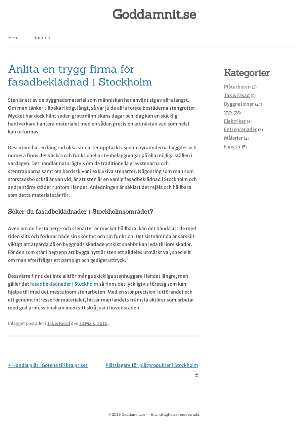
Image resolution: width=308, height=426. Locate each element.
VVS (228, 113)
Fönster (232, 147)
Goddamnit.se (154, 14)
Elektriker (235, 121)
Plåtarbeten (237, 87)
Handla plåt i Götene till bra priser (48, 365)
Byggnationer (239, 104)
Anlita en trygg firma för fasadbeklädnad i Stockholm (80, 75)
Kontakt (42, 38)
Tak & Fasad (58, 323)
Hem (13, 38)
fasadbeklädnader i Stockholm (64, 284)
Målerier (233, 138)
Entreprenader (240, 129)
